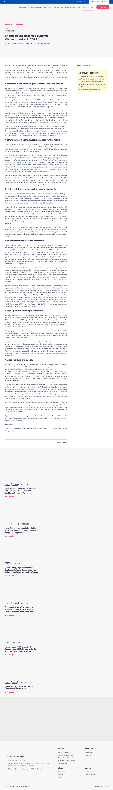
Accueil (7, 43)
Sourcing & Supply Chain (38, 7)
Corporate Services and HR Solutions (59, 7)
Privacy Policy (89, 772)
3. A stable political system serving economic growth (92, 82)
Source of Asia (22, 418)
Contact (60, 777)
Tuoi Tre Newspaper (55, 428)
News (27, 43)
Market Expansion (23, 7)
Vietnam (21, 436)
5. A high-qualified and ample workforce (92, 87)
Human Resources (31, 436)
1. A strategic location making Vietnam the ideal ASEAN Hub (92, 76)
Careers (104, 2)
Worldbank (27, 428)
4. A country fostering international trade (92, 84)
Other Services (80, 2)
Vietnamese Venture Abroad (66, 761)
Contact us (103, 7)
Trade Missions (62, 763)
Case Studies (77, 7)
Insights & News (17, 43)
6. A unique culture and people (89, 89)
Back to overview (62, 442)
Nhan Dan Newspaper (39, 428)
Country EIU (9, 428)
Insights (14, 436)
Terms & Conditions (90, 774)
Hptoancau (18, 428)
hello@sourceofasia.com (16, 760)
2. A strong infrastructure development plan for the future (92, 79)
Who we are (95, 2)
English (7, 436)
